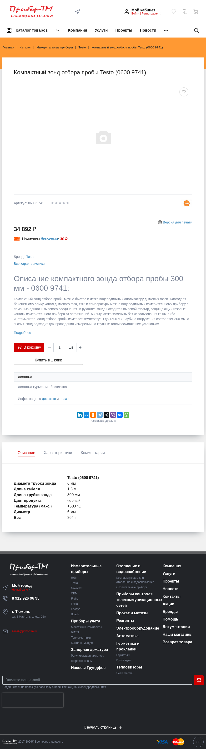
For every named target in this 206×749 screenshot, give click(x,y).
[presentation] (32, 700)
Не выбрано (22, 589)
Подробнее (22, 333)
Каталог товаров (33, 30)
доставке (49, 399)
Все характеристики (29, 263)
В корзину (29, 347)
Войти (135, 13)
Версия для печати (177, 222)
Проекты (124, 30)
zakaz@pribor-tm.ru (24, 631)
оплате (65, 399)
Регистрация (150, 13)
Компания (77, 30)
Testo (30, 257)
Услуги (101, 30)
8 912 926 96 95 (26, 598)
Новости (148, 30)
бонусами (49, 239)
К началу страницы (103, 727)
